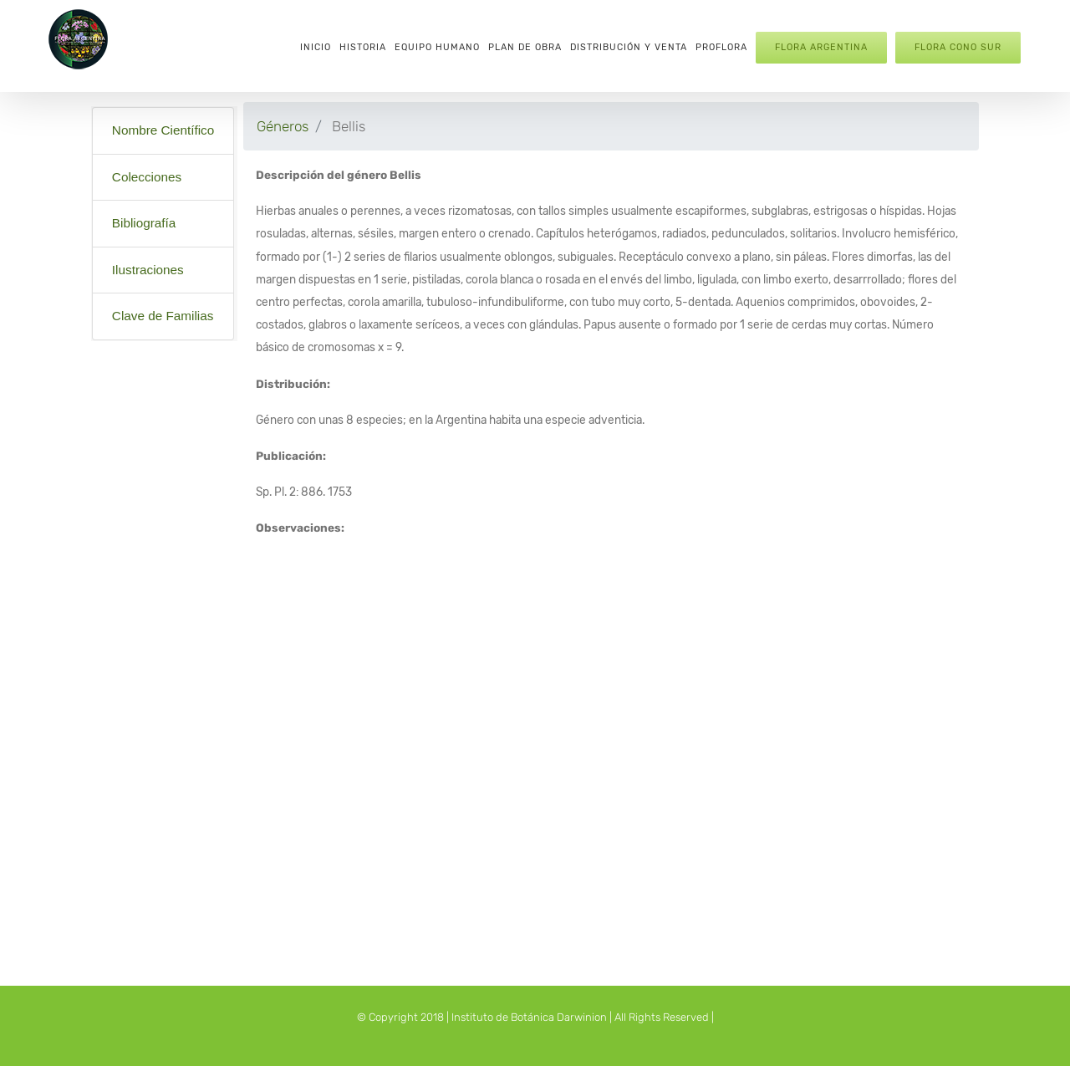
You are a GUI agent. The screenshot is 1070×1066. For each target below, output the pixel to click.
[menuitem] (315, 46)
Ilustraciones (148, 270)
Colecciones (146, 177)
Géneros (282, 126)
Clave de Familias (163, 316)
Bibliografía (144, 223)
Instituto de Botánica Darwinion (529, 1017)
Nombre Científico (163, 130)
